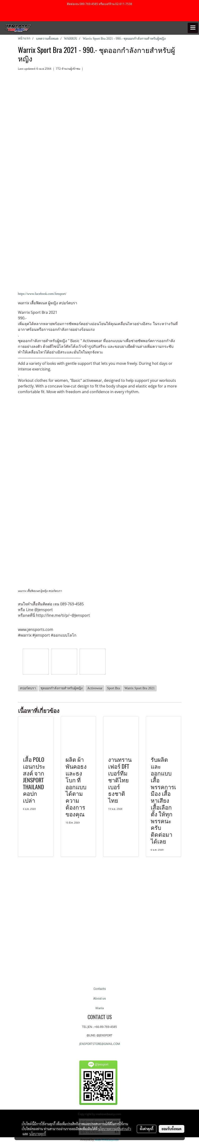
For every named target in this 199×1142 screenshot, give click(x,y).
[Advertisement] (99, 922)
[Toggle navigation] (193, 28)
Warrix (99, 1008)
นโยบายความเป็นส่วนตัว (114, 1129)
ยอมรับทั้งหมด (171, 1129)
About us (99, 998)
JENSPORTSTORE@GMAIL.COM (99, 1044)
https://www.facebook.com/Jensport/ (42, 294)
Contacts (99, 989)
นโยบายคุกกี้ (37, 1134)
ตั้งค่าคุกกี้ (146, 1129)
